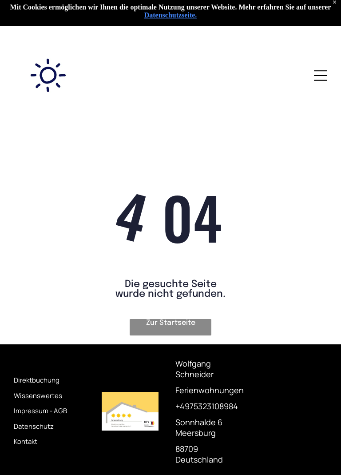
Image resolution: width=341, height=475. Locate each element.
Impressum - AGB (40, 410)
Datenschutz (34, 426)
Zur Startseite (170, 323)
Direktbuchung (36, 380)
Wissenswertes (38, 395)
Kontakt (25, 441)
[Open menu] (320, 75)
